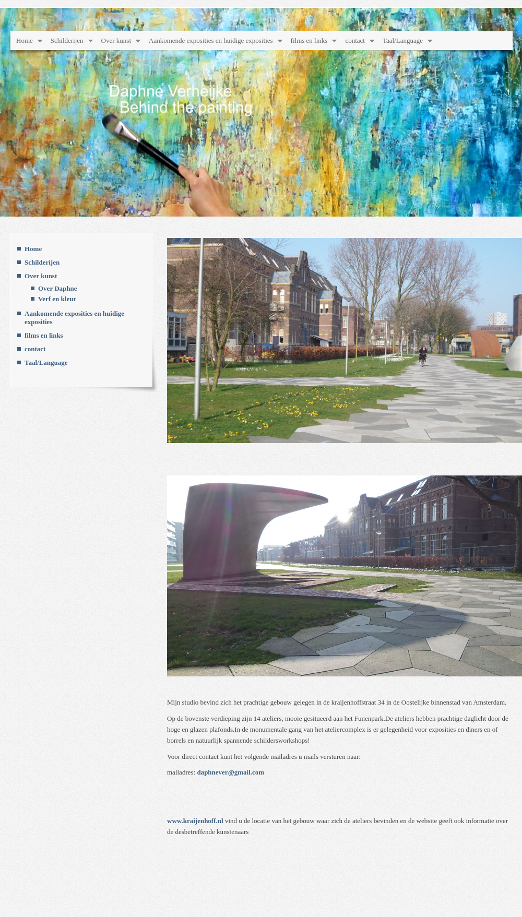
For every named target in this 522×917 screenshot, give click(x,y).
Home (24, 40)
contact (355, 40)
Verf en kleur (57, 299)
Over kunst (116, 40)
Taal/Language (403, 40)
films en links (309, 40)
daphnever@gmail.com (230, 772)
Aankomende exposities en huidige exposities (211, 40)
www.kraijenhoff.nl (195, 821)
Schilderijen (67, 40)
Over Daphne (57, 288)
